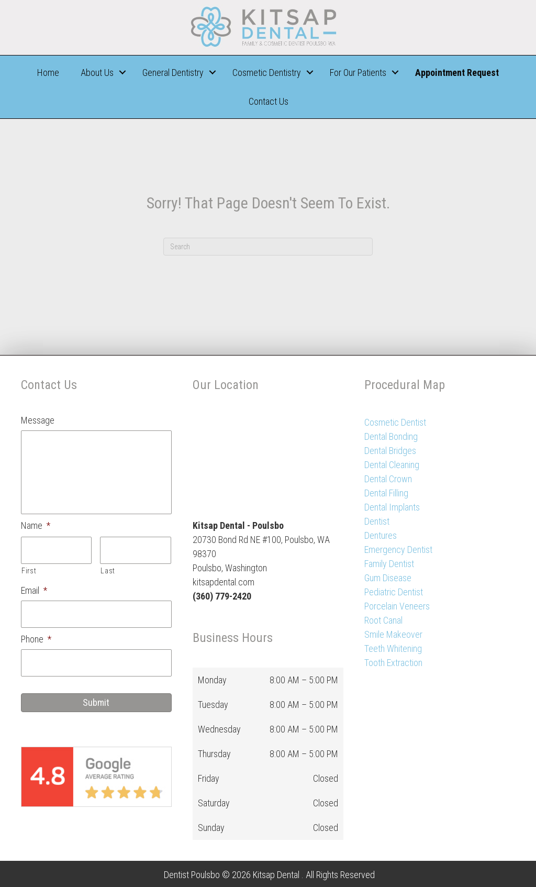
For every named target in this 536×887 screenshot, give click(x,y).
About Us (97, 72)
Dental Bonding (391, 436)
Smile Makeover (393, 634)
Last (107, 570)
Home (48, 72)
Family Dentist (389, 563)
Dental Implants (392, 507)
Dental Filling (386, 492)
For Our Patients (358, 72)
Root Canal (383, 620)
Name (35, 525)
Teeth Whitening (393, 648)
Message (37, 420)
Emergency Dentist (398, 549)
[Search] (268, 247)
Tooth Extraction (393, 662)
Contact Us (268, 101)
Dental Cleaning (391, 464)
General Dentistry (173, 72)
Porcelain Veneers (397, 606)
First (28, 570)
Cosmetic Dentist (395, 422)
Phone (36, 639)
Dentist (376, 521)
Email (34, 590)
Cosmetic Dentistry (266, 72)
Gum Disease (387, 577)
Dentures (380, 535)
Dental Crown (388, 478)
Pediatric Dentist (393, 591)
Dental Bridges (390, 450)
